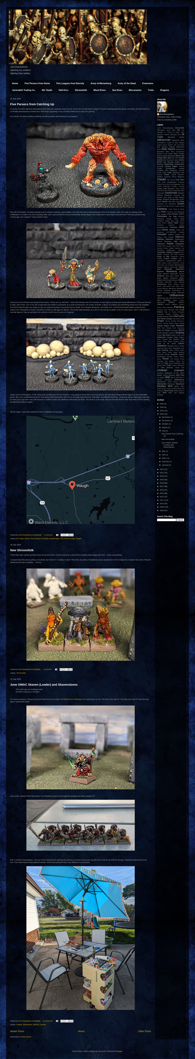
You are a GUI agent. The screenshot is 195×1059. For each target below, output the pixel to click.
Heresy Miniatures (164, 241)
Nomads (159, 290)
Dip (183, 195)
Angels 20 (170, 142)
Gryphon (177, 234)
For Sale (173, 216)
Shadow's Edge (178, 339)
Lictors (169, 263)
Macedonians (179, 265)
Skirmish (170, 346)
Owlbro (159, 307)
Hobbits (170, 243)
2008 (162, 510)
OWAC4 (160, 304)
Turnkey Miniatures (178, 365)
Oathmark (180, 292)
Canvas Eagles (171, 166)
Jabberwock (171, 250)
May (164, 451)
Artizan (181, 142)
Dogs (165, 197)
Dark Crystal (180, 188)
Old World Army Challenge (71, 699)
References (180, 321)
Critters (159, 186)
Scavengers (174, 330)
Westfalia (161, 386)
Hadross (159, 237)
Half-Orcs (63, 90)
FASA (170, 209)
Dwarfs (164, 201)
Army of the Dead (127, 83)
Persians (171, 310)
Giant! (159, 230)
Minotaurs (175, 280)
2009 (162, 507)
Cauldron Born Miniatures (167, 170)
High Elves (179, 241)
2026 (162, 404)
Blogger (119, 1051)
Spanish (174, 354)
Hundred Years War (172, 246)
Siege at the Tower (166, 343)
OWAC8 (181, 304)
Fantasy (162, 208)
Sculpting (180, 332)
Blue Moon (175, 158)
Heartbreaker (54, 539)
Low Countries (169, 265)
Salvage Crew (171, 328)
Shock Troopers (173, 341)
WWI (164, 393)
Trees (164, 365)
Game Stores (161, 223)
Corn (182, 184)
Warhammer (179, 380)
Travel (171, 363)
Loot (162, 265)
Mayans (181, 274)
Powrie (168, 314)
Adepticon (160, 134)
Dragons (164, 90)
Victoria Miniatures (169, 375)
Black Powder (179, 153)
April (164, 455)
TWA (162, 367)
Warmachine (162, 384)
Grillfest (170, 234)
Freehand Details (164, 219)
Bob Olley (166, 160)
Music (170, 284)
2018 (162, 483)
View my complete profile (167, 120)
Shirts (165, 341)
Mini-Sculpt (167, 280)
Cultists (159, 188)
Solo (182, 348)
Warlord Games (178, 382)
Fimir (163, 212)
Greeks (181, 232)
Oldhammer (27, 1025)
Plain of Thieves (170, 312)
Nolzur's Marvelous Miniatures (173, 288)
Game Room (179, 221)
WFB (170, 386)
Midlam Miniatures (170, 278)
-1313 (159, 128)
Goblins (172, 230)
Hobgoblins (179, 244)
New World (176, 286)
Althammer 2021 (178, 140)
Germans (173, 227)
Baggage (172, 147)
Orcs (159, 300)
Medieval (160, 276)
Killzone (181, 254)
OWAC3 (181, 302)
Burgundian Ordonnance (174, 164)
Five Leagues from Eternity (70, 83)
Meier (177, 276)
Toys (166, 363)
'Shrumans (161, 130)
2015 (162, 493)
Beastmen (160, 151)
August (165, 427)
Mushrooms (161, 284)
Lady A (181, 258)
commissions (171, 182)
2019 (162, 480)
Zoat (175, 393)
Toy (162, 363)
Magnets (166, 267)
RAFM (171, 316)
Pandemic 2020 (162, 310)
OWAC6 (36, 1025)
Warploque (180, 384)
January (165, 465)
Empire (181, 203)
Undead (162, 370)
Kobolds (159, 258)
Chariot (173, 174)
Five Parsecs (36, 539)
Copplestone (177, 184)
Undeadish (179, 370)
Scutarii (159, 335)
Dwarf (159, 201)
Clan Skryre (171, 180)
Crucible (174, 186)
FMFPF (181, 214)
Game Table (173, 223)
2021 (173, 130)
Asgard (159, 145)
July (164, 431)
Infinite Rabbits (169, 248)
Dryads (182, 199)
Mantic (181, 267)
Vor (158, 377)
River (176, 323)
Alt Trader (20, 539)
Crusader (181, 186)
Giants (165, 230)
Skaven (43, 1025)
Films (158, 212)
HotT (163, 246)
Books (159, 162)
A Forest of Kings (172, 132)
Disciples (160, 197)
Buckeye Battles (174, 162)
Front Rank (179, 219)
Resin (171, 323)
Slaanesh (160, 348)
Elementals (172, 204)
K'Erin (182, 252)
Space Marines (178, 352)
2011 (162, 500)
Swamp (181, 356)
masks (159, 274)
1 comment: (48, 535)
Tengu (159, 359)
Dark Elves (160, 190)
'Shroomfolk (21, 673)
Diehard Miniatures (164, 195)
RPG (158, 328)
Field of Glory (178, 209)
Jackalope (181, 250)
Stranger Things (172, 356)
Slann (166, 348)
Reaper (79, 539)
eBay (169, 201)
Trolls (151, 90)
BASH (159, 149)
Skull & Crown (179, 346)
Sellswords (161, 337)
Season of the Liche (177, 335)
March (164, 458)
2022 (162, 469)
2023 (162, 414)
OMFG (175, 298)
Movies (181, 282)
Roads (182, 323)
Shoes (182, 341)
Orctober (166, 300)
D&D (165, 188)
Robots (160, 326)
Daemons (171, 188)
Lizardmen (175, 263)
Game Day (169, 221)
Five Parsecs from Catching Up (32, 104)
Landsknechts (171, 261)
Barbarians (180, 147)
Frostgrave (160, 221)
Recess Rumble (170, 321)
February (166, 461)
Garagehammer (162, 227)
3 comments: (48, 1021)
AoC (176, 142)
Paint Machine (167, 307)
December (166, 417)
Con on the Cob (167, 184)
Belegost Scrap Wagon (165, 153)
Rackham (166, 316)
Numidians (166, 292)
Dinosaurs (177, 195)
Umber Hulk (179, 367)
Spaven (181, 354)
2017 (162, 486)
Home (15, 83)
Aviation (170, 145)
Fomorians (147, 83)
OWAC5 (167, 304)
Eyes (182, 206)
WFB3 (176, 386)
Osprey (182, 300)
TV (158, 367)
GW (183, 234)
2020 (162, 476)
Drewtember (174, 199)
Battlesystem (180, 149)
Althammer (164, 139)
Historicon (161, 244)
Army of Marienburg (101, 83)
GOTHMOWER (171, 232)
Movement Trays (171, 282)
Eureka (177, 206)
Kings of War (163, 256)
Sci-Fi (181, 330)
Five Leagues (162, 214)
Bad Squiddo (162, 147)
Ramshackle (177, 319)
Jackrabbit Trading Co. (23, 90)
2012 (162, 497)
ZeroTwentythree (167, 114)
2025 (162, 407)
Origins (175, 300)
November (166, 420)
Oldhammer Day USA (164, 298)
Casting (181, 168)
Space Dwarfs (174, 350)
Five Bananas (179, 212)
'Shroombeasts (167, 128)
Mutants (176, 284)
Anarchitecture (161, 142)
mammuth (102, 1051)
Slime (170, 348)
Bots (164, 162)
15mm (168, 130)
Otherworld (161, 302)
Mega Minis (169, 276)
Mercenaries (135, 90)
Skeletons (161, 346)
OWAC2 (171, 302)
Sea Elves (117, 90)
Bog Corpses (174, 160)
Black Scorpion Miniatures (166, 156)
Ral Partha (179, 316)
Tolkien (178, 361)
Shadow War (167, 339)
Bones (27, 539)
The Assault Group (177, 359)
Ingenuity (178, 248)
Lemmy (164, 263)
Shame (159, 341)
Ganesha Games (176, 225)
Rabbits (159, 316)
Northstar (167, 290)
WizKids (174, 388)
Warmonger (171, 384)
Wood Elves (99, 90)
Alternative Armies (176, 137)
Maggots (159, 267)
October (165, 424)
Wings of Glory (166, 388)
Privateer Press (178, 314)
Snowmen (176, 348)
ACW (182, 132)
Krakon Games (170, 258)
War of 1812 (175, 377)
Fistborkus (170, 212)
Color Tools (161, 182)
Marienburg (171, 271)
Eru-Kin (172, 206)
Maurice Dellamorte (170, 274)
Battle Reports (168, 149)
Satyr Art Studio (163, 330)
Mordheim (160, 282)
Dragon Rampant (163, 199)
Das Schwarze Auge (170, 190)
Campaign (160, 166)
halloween (169, 239)
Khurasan (166, 254)
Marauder (168, 269)
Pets (177, 310)
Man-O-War (174, 267)
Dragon (181, 197)
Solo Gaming (162, 350)
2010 (162, 504)
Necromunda (167, 286)
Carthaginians (170, 168)
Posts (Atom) (26, 1037)
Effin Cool (175, 201)
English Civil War (163, 206)
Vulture (162, 377)
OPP (182, 298)
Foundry (45, 539)
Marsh (181, 271)
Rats (182, 319)
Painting (179, 306)
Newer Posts (17, 1031)
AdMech (166, 134)
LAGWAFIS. (161, 261)
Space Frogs (167, 352)
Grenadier (161, 234)
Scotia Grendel (162, 333)
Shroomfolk (81, 90)
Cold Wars (180, 180)
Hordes (159, 246)
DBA (179, 190)
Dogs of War (173, 197)
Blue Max (167, 158)
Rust (163, 328)
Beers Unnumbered (177, 151)
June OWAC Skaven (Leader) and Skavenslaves (44, 684)
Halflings (160, 239)
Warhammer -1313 (164, 382)
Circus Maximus (178, 177)
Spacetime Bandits (163, 354)
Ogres (159, 296)
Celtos (164, 172)
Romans (180, 325)
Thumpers (160, 361)
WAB (167, 377)
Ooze (179, 298)
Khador (159, 254)
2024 (162, 411)
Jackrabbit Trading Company (168, 252)
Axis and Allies (179, 145)
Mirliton (181, 280)
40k (178, 130)
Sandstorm (180, 328)
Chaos (166, 175)
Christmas (167, 177)
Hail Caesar (168, 237)
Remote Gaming (162, 323)
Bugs (182, 162)
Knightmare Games (177, 256)
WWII (170, 393)
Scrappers (171, 333)
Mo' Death (47, 90)
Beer (167, 151)
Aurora (165, 145)
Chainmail (176, 172)
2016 (162, 490)
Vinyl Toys (180, 375)
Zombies (160, 395)
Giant (181, 227)
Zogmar (181, 393)
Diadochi (181, 193)
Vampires (160, 373)
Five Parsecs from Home (37, 83)
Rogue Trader (169, 326)
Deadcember (171, 193)
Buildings (160, 164)
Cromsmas (166, 186)
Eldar (182, 201)
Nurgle (173, 292)
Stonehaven (161, 356)
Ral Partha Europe (67, 539)
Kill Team (174, 254)
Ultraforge (169, 367)
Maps (159, 269)
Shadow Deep (172, 337)
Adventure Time (175, 134)
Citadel (19, 1025)
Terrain (165, 359)
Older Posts (144, 1031)
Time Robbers (170, 361)
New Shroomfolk (22, 550)
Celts (169, 172)
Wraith (176, 390)
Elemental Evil (162, 204)
